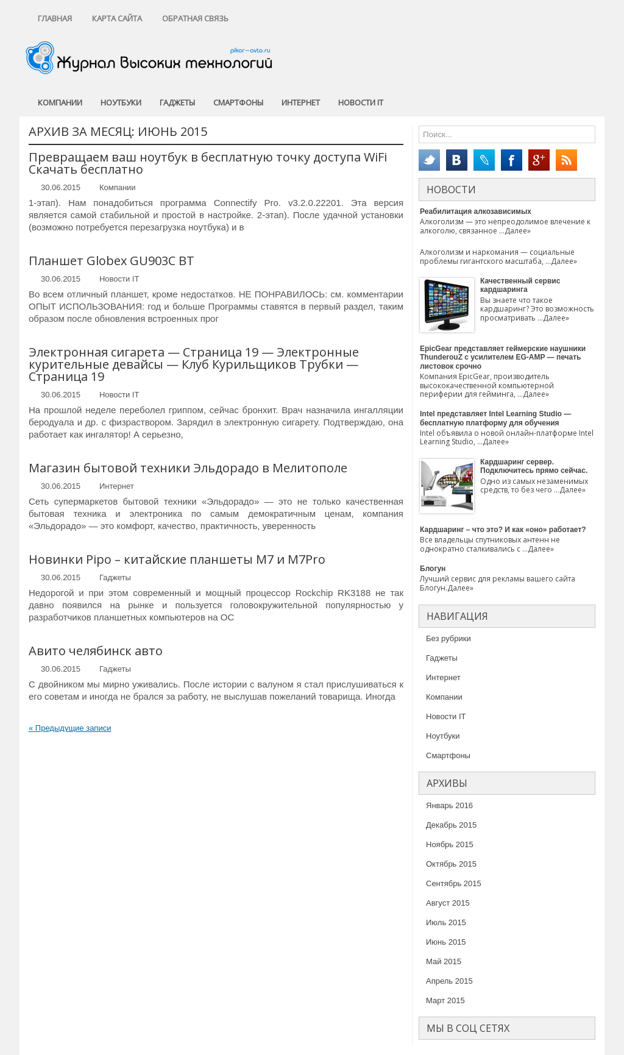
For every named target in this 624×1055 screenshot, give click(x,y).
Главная (55, 18)
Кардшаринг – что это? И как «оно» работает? (503, 529)
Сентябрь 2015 (453, 883)
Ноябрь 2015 (449, 844)
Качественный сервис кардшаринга (520, 285)
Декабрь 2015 (451, 824)
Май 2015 (443, 961)
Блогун (432, 568)
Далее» (518, 231)
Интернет (301, 102)
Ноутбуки (121, 102)
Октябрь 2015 (451, 864)
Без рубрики (448, 638)
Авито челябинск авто (96, 650)
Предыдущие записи (70, 728)
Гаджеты (177, 102)
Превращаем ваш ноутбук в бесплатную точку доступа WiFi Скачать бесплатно (208, 163)
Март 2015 (445, 1000)
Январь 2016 (449, 805)
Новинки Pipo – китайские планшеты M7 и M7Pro (177, 559)
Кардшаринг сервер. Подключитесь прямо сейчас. (533, 466)
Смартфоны (238, 102)
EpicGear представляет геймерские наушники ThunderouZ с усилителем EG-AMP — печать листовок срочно (503, 357)
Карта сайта (117, 18)
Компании (60, 102)
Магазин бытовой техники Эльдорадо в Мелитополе (188, 468)
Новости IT (360, 102)
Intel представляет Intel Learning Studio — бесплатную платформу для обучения (495, 418)
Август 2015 (448, 903)
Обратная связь (195, 18)
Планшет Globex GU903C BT (111, 260)
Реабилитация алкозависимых (475, 211)
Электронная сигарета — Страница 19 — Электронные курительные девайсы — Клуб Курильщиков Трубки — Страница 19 (194, 364)
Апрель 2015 (449, 981)
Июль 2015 (446, 922)
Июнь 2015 (446, 942)
